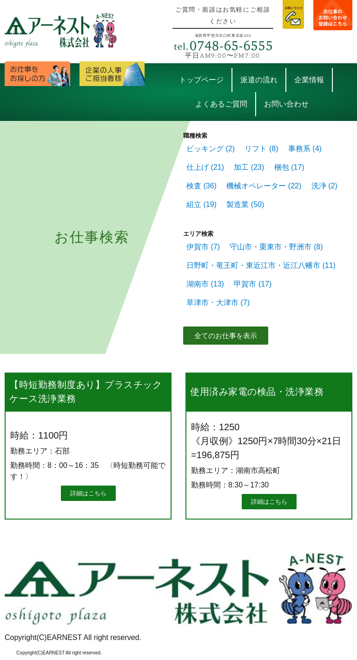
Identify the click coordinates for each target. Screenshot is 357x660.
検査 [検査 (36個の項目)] (201, 186)
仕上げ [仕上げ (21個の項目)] (205, 167)
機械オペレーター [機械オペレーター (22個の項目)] (263, 186)
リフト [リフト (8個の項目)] (261, 149)
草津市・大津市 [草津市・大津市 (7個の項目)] (218, 303)
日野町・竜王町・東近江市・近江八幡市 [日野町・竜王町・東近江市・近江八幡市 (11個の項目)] (261, 265)
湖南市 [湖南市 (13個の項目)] (205, 284)
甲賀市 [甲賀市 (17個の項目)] (252, 284)
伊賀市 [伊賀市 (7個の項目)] (203, 247)
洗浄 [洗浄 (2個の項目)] (324, 186)
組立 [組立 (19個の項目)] (201, 204)
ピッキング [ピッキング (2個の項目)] (210, 149)
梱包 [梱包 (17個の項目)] (289, 167)
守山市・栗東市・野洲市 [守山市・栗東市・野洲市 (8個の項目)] (276, 247)
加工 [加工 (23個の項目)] (249, 167)
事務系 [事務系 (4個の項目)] (305, 149)
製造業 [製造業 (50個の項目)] (245, 204)
